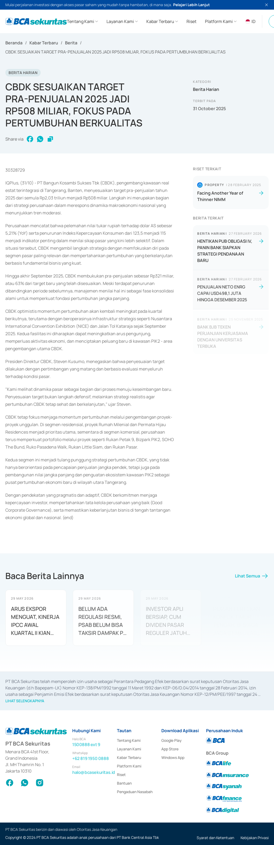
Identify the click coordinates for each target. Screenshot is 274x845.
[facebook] (30, 139)
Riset (121, 774)
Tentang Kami (128, 740)
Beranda (13, 43)
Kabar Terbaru (43, 43)
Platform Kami (129, 766)
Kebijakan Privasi (255, 837)
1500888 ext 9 (86, 744)
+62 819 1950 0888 (90, 758)
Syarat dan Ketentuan (215, 837)
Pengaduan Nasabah (135, 791)
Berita (71, 43)
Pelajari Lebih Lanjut (191, 4)
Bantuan (124, 783)
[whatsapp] (40, 139)
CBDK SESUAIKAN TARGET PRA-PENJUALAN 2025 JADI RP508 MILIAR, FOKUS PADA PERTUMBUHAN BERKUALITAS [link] (115, 52)
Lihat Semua (252, 578)
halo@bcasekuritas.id (93, 772)
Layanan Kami (129, 748)
